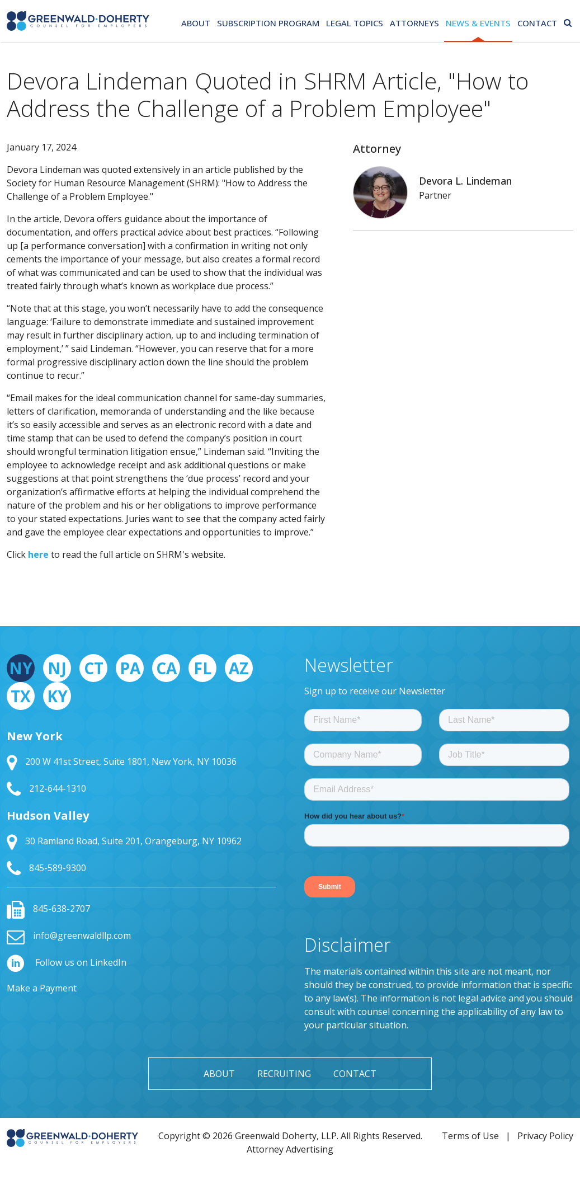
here (38, 554)
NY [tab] (20, 668)
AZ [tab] (239, 668)
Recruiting (284, 1074)
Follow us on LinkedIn (66, 962)
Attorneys (414, 23)
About (195, 23)
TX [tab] (21, 696)
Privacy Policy (545, 1136)
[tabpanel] (141, 803)
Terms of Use (470, 1136)
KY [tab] (57, 696)
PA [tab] (130, 668)
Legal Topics (354, 23)
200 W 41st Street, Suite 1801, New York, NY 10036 (122, 761)
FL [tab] (202, 668)
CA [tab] (166, 668)
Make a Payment (42, 988)
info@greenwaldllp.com (69, 935)
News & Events (478, 23)
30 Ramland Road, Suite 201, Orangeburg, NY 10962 (124, 841)
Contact (537, 23)
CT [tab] (93, 668)
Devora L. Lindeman (465, 180)
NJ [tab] (57, 668)
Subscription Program (268, 23)
